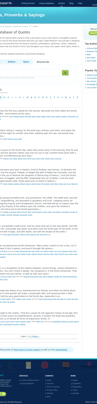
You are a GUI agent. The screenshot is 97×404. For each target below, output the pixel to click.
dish (58, 299)
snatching (64, 116)
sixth (64, 184)
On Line (9, 254)
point (14, 254)
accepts (11, 116)
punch (18, 254)
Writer (28, 321)
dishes (62, 299)
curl (41, 251)
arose (10, 158)
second (53, 116)
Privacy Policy (52, 390)
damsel (15, 158)
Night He (10, 139)
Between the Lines (25, 251)
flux (61, 276)
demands (16, 116)
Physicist (4, 251)
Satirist (8, 299)
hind (73, 299)
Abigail (5, 184)
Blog (71, 3)
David (38, 184)
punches (28, 254)
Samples (76, 393)
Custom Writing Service (30, 380)
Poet (14, 276)
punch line (46, 254)
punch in (39, 254)
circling (37, 251)
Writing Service (28, 3)
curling (51, 251)
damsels (20, 158)
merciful (72, 212)
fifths (29, 116)
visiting (30, 215)
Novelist (9, 276)
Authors (11, 62)
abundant (5, 212)
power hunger (44, 234)
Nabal (61, 184)
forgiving (24, 212)
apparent (70, 321)
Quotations (77, 384)
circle (33, 251)
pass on (52, 158)
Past (42, 321)
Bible (89, 55)
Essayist (4, 276)
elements (56, 276)
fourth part (33, 234)
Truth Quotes (92, 78)
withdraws (23, 324)
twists (75, 254)
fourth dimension (72, 276)
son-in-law (58, 158)
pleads (48, 116)
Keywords (17, 26)
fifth (26, 116)
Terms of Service (53, 387)
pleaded (38, 116)
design (45, 276)
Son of (68, 184)
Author (3, 299)
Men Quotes (91, 81)
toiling (20, 139)
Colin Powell (91, 61)
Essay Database (46, 3)
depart (25, 158)
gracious (44, 212)
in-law (38, 158)
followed (22, 234)
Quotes (61, 3)
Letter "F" (27, 26)
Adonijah (16, 184)
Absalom (10, 184)
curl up (60, 251)
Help (80, 3)
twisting (71, 254)
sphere (52, 254)
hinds (76, 299)
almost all (65, 321)
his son (34, 158)
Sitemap (50, 393)
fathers (19, 212)
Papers (75, 380)
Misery (38, 321)
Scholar (17, 321)
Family (24, 299)
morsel (42, 158)
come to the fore (47, 299)
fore (65, 299)
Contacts (50, 384)
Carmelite (33, 184)
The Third (9, 215)
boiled (40, 299)
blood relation (34, 276)
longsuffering (66, 212)
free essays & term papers (27, 350)
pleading (43, 116)
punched (23, 254)
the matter (16, 324)
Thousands (16, 215)
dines (54, 299)
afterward (6, 158)
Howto (75, 390)
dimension (65, 251)
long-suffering (57, 212)
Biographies (77, 387)
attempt (17, 251)
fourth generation (37, 212)
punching (34, 254)
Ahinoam (22, 184)
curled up (46, 251)
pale (38, 234)
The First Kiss (71, 116)
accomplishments (56, 321)
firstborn (46, 184)
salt (8, 302)
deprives (76, 321)
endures (22, 116)
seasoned (12, 302)
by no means (12, 212)
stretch (56, 254)
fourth (33, 116)
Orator (12, 321)
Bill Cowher (91, 58)
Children (18, 299)
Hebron (56, 184)
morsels (47, 158)
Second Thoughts (8, 324)
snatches (58, 116)
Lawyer (8, 321)
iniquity (50, 212)
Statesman (23, 321)
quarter (4, 302)
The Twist (61, 254)
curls (55, 251)
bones (40, 276)
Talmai (73, 184)
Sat (49, 234)
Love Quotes (92, 88)
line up (5, 254)
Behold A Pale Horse (13, 234)
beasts (5, 234)
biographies (61, 350)
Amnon (28, 184)
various (5, 279)
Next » (36, 336)
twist (66, 254)
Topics (26, 62)
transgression (23, 215)
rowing (15, 139)
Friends (29, 299)
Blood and (26, 276)
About (49, 380)
